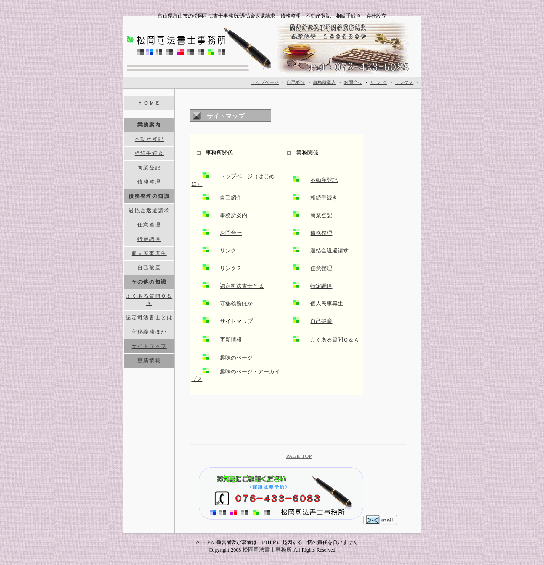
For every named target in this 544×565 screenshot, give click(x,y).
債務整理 (321, 233)
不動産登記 (324, 180)
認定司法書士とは (242, 286)
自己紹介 (231, 197)
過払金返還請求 (329, 250)
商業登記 (321, 215)
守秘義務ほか (236, 303)
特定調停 (321, 286)
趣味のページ (236, 358)
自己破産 (321, 321)
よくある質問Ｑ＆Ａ (334, 339)
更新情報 (231, 339)
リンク (228, 250)
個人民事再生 (326, 303)
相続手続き (324, 197)
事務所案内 (233, 215)
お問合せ (231, 233)
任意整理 (321, 268)
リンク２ (231, 268)
